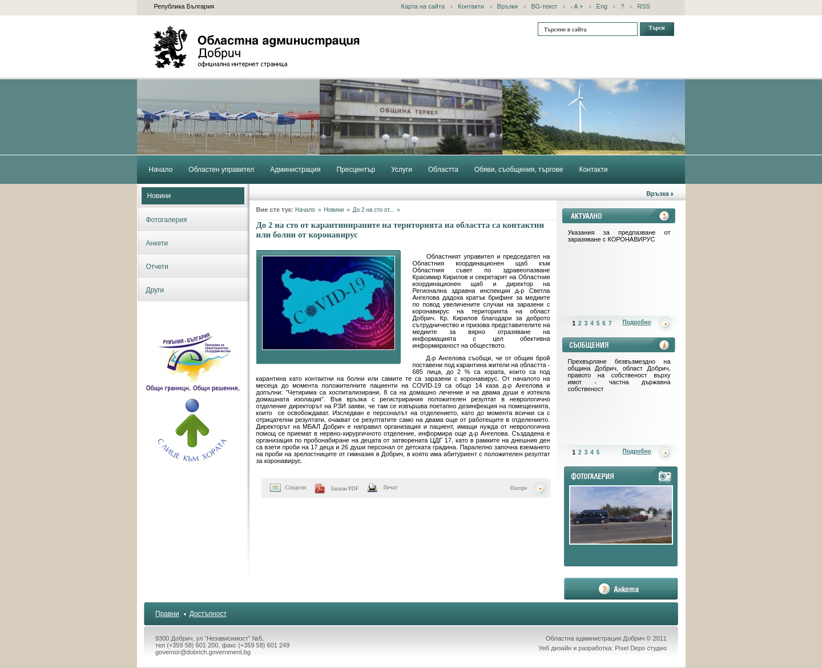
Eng (602, 6)
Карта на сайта (423, 6)
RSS (643, 6)
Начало (305, 210)
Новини (159, 196)
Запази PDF (344, 488)
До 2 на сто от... (373, 210)
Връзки (507, 6)
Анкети (157, 243)
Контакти (471, 6)
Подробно (637, 322)
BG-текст (544, 6)
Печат (390, 487)
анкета (621, 588)
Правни (167, 614)
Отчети (157, 267)
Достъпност (208, 614)
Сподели (296, 487)
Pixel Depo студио (641, 648)
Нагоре (518, 488)
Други (155, 290)
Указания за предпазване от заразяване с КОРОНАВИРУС (619, 236)
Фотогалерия (166, 220)
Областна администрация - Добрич (257, 47)
